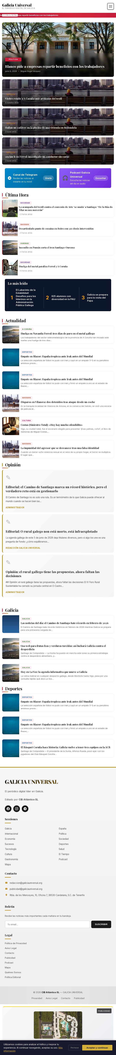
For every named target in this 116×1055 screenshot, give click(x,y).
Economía (10, 838)
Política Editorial (13, 977)
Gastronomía (11, 859)
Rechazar (75, 1048)
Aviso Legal (10, 948)
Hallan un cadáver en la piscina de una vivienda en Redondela (41, 127)
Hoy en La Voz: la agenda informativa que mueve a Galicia (54, 671)
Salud (61, 849)
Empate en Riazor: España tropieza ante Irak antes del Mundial (57, 356)
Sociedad (25, 203)
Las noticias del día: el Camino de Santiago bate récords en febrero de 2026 (64, 623)
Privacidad (37, 998)
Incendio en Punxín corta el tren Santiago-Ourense (47, 247)
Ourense (24, 243)
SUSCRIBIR (101, 924)
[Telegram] (25, 808)
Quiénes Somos (13, 972)
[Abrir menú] (110, 6)
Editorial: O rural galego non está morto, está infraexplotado (51, 531)
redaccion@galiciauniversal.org (26, 882)
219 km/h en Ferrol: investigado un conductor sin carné (37, 156)
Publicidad (10, 958)
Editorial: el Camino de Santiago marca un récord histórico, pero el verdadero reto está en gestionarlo (56, 489)
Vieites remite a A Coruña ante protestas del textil (33, 98)
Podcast (63, 859)
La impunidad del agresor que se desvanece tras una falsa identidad (60, 448)
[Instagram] (16, 808)
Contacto (9, 953)
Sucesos (11, 94)
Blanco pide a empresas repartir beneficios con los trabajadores (30, 15)
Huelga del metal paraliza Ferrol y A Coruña (43, 266)
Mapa (8, 864)
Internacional (11, 833)
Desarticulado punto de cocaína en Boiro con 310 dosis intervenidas (56, 228)
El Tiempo (64, 854)
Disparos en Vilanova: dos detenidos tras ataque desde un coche (58, 402)
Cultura (26, 420)
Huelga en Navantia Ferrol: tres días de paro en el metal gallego (58, 333)
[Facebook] (8, 808)
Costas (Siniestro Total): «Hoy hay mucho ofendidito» (51, 424)
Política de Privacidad (16, 943)
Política (13, 59)
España (62, 828)
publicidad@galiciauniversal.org (26, 889)
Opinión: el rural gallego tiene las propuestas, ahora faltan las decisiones (53, 574)
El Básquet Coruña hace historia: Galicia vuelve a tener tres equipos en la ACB (65, 747)
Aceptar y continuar (97, 1047)
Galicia (26, 619)
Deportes (27, 352)
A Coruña (27, 329)
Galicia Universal (17, 4)
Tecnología (10, 849)
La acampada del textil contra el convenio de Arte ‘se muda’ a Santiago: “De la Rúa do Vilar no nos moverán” (66, 208)
